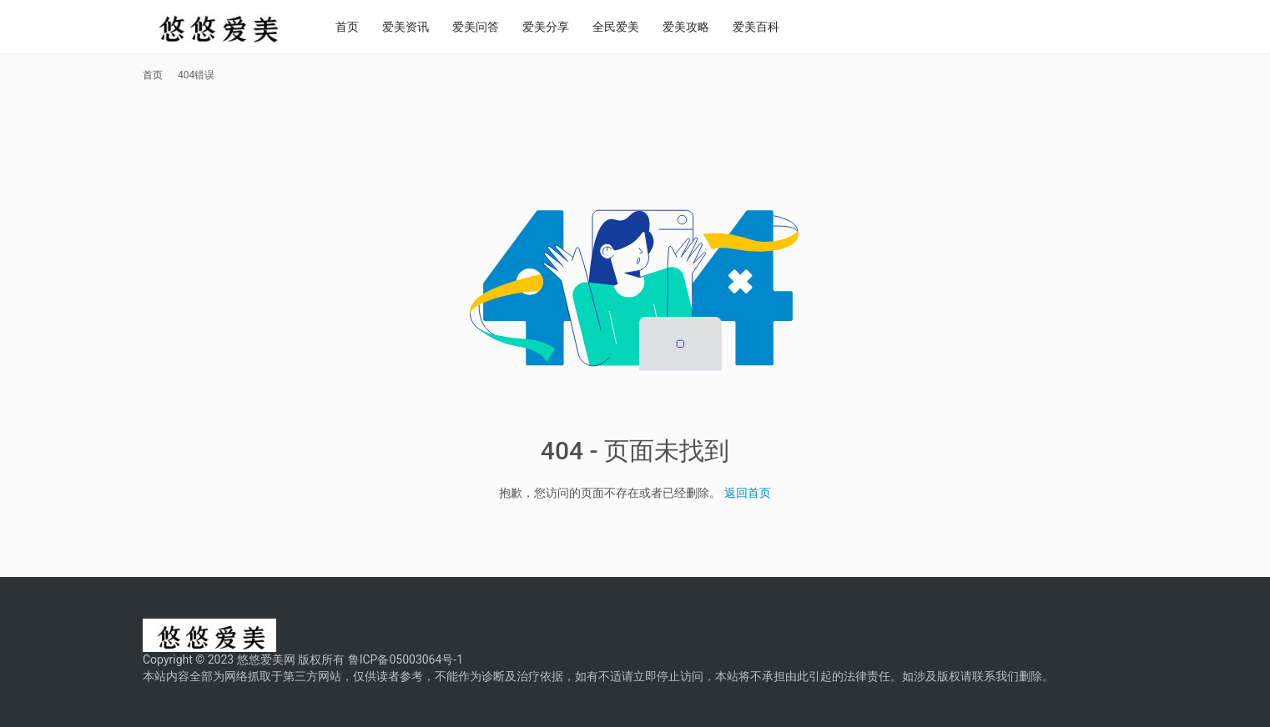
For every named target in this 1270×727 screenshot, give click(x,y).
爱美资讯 (424, 26)
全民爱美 (635, 26)
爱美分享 (565, 26)
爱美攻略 (705, 26)
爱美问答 (494, 26)
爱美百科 (775, 26)
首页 (366, 26)
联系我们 (995, 676)
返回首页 (747, 492)
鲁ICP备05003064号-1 (405, 659)
